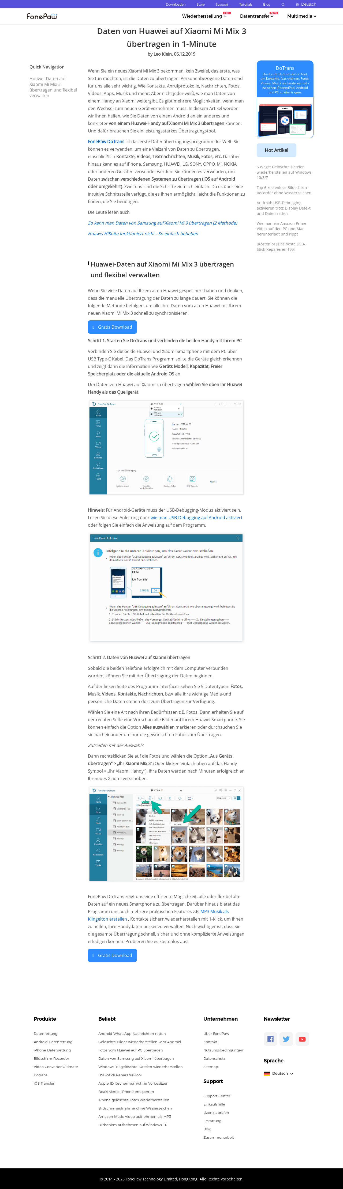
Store (201, 4)
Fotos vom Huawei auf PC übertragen (130, 1049)
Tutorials (245, 4)
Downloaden (176, 4)
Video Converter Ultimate (56, 1066)
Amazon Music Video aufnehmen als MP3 (134, 1116)
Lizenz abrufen (216, 1112)
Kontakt (210, 1041)
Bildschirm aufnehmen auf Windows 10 (132, 1124)
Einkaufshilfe (214, 1103)
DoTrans (285, 68)
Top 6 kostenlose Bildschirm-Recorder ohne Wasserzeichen (284, 190)
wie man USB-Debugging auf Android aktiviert (197, 517)
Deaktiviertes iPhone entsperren (126, 1091)
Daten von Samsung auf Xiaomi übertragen (136, 1058)
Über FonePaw (216, 1033)
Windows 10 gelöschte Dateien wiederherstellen (140, 1066)
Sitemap (210, 1066)
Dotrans (40, 1074)
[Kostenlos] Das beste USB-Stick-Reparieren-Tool (281, 246)
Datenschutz (214, 1058)
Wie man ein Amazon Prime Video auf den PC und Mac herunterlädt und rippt (281, 229)
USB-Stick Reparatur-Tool (120, 1074)
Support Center (216, 1095)
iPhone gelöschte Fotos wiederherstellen (133, 1099)
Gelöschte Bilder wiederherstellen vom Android (139, 1041)
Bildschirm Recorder (51, 1058)
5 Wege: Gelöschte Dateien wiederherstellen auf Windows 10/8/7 (284, 172)
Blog (266, 4)
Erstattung (212, 1120)
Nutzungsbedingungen (223, 1049)
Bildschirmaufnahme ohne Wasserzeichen (135, 1108)
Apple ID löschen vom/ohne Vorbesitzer (132, 1083)
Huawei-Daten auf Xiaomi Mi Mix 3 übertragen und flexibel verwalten (53, 87)
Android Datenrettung (53, 1041)
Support (222, 4)
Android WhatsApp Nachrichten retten (132, 1033)
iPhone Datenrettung (52, 1049)
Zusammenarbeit (218, 1137)
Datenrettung (45, 1033)
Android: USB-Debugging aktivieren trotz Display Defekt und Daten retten (284, 208)
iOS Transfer (44, 1083)
